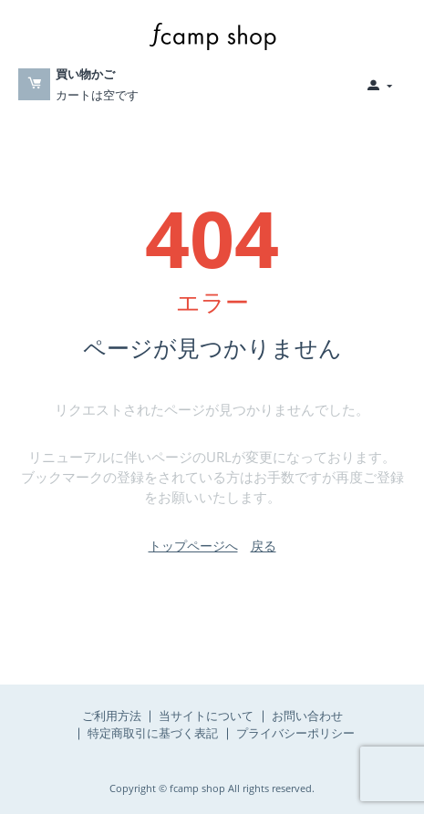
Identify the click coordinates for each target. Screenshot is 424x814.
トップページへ (193, 545)
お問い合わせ (307, 715)
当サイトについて (206, 715)
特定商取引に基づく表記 (153, 733)
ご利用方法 (111, 715)
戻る (263, 545)
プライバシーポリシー (295, 733)
